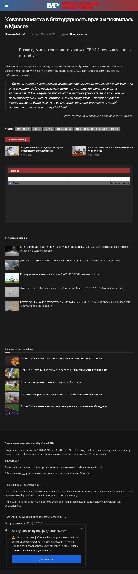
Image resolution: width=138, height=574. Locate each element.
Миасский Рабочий (15, 34)
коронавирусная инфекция (91, 129)
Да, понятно (46, 559)
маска (115, 129)
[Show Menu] (6, 5)
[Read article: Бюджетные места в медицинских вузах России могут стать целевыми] (12, 151)
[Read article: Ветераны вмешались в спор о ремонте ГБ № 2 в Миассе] (79, 151)
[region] (46, 546)
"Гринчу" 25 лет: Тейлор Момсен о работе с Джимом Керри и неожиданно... (65, 370)
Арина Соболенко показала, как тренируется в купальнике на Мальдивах (64, 406)
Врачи (36, 129)
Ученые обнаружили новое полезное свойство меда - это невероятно (62, 358)
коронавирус (64, 129)
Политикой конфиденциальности (31, 550)
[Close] (82, 528)
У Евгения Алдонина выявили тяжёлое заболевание (52, 382)
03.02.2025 (93, 155)
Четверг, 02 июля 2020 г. (44, 34)
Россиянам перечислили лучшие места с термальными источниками (61, 394)
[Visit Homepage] (71, 5)
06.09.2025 (26, 155)
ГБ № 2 (48, 129)
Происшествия (78, 34)
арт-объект (23, 129)
